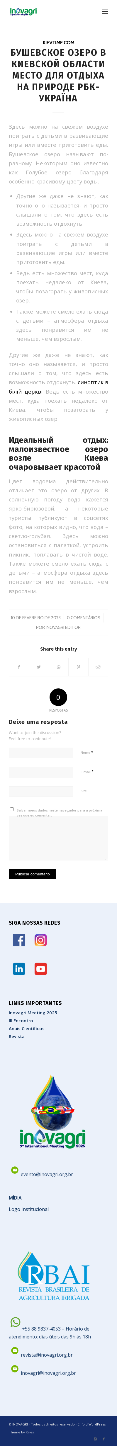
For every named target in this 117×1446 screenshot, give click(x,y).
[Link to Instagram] (95, 1439)
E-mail (87, 771)
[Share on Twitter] (38, 667)
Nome (87, 752)
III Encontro (21, 1020)
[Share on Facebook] (19, 667)
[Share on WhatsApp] (58, 667)
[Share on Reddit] (98, 667)
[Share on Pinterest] (78, 667)
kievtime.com (58, 42)
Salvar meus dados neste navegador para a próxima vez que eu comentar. (59, 812)
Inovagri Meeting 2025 (33, 1012)
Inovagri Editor (63, 627)
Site (84, 791)
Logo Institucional (29, 1209)
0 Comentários (83, 617)
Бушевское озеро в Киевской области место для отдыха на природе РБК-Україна (58, 75)
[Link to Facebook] (103, 1439)
